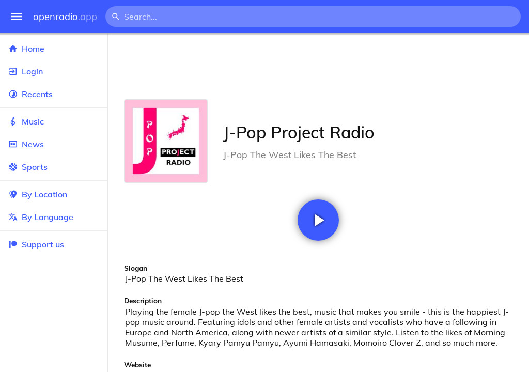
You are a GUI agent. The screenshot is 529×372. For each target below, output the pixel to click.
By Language (53, 217)
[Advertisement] (318, 66)
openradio (65, 17)
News (53, 144)
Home (53, 48)
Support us (36, 244)
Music (53, 121)
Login (53, 71)
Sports (53, 167)
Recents (53, 94)
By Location (53, 194)
